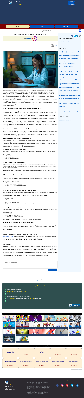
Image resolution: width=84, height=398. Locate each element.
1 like (56, 45)
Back (42, 279)
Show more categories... (76, 369)
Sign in (71, 1)
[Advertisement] (42, 15)
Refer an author (10, 291)
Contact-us (71, 4)
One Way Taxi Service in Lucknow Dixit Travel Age (69, 98)
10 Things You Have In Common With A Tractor (68, 58)
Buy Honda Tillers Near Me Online (66, 66)
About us (18, 1)
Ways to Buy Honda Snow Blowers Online (67, 77)
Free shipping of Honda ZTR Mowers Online (68, 74)
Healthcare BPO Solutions (10, 43)
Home (6, 386)
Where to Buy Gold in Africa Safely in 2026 (67, 63)
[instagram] (62, 385)
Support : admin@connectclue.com (63, 380)
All (3, 43)
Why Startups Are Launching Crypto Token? (68, 92)
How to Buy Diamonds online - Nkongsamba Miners (69, 111)
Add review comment (53, 269)
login (50, 48)
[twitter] (75, 36)
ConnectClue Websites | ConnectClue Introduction (69, 55)
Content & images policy (10, 389)
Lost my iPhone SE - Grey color (65, 120)
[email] (80, 36)
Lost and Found (16, 388)
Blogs (17, 26)
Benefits (42, 301)
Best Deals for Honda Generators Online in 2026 (69, 87)
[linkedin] (77, 385)
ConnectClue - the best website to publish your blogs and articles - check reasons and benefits (70, 52)
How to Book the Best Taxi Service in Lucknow (68, 90)
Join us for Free (10, 298)
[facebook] (72, 36)
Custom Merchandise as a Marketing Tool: (67, 109)
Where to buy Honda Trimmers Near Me (67, 69)
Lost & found (66, 26)
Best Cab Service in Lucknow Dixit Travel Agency (69, 101)
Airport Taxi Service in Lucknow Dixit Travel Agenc (69, 95)
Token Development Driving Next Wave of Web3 (68, 61)
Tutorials (42, 26)
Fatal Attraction (62, 106)
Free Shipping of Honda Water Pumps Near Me (68, 71)
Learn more (23, 291)
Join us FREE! (19, 4)
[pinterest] (67, 385)
